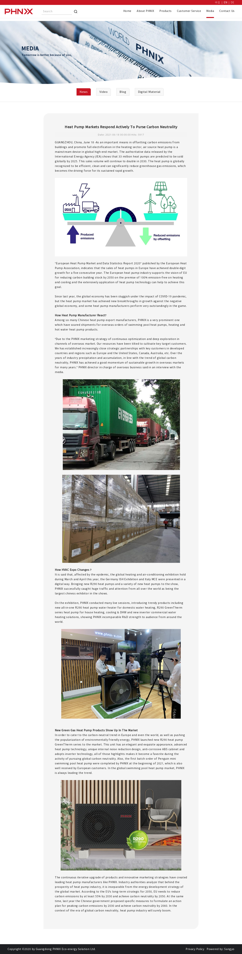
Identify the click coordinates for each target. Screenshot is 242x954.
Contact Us (227, 11)
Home (127, 11)
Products (165, 11)
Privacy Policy (195, 949)
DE (232, 2)
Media (210, 11)
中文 (217, 2)
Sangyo (229, 949)
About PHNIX (145, 11)
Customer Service (189, 11)
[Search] (75, 11)
